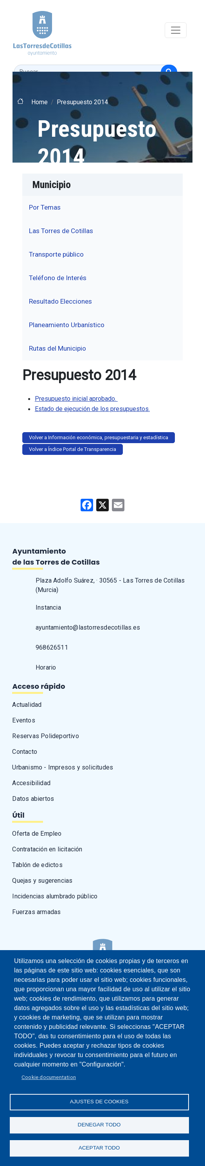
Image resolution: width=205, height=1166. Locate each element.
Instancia (48, 607)
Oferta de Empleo (36, 833)
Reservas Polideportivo (45, 736)
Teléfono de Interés (57, 278)
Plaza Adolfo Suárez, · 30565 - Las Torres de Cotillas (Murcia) (110, 585)
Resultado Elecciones (60, 301)
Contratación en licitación (47, 849)
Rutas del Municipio (57, 348)
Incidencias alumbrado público (54, 896)
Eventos (23, 720)
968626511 (52, 647)
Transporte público (56, 254)
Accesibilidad (31, 783)
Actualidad (26, 704)
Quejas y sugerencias (42, 880)
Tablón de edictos (37, 865)
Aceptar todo (99, 1148)
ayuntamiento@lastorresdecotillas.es (88, 627)
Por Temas (45, 207)
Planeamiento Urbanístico (66, 325)
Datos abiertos (33, 798)
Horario (46, 667)
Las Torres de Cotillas (61, 231)
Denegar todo (99, 1125)
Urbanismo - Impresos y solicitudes (62, 767)
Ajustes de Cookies (99, 1101)
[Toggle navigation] (176, 30)
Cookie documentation (49, 1077)
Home (39, 102)
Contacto (24, 751)
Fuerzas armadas (36, 912)
